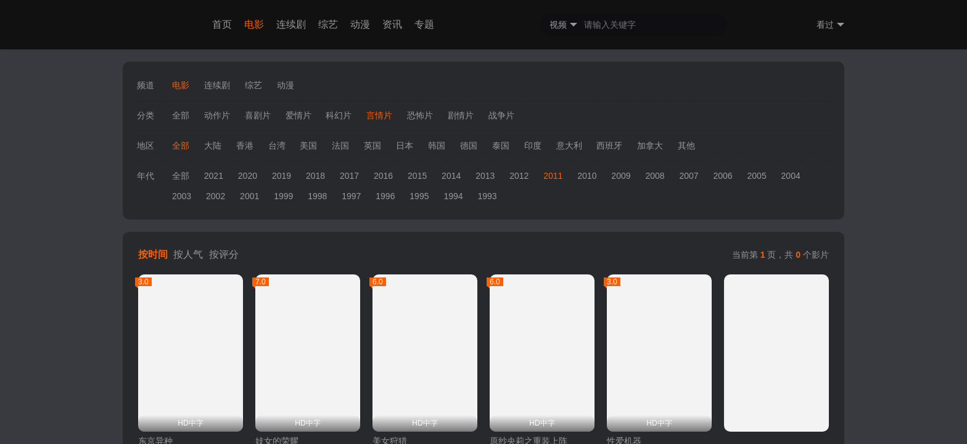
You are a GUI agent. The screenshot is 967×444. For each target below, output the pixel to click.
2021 (213, 176)
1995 (419, 196)
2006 (722, 176)
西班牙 (609, 145)
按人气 (188, 254)
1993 (486, 196)
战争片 (501, 115)
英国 (372, 145)
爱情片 (298, 115)
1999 (283, 196)
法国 (340, 145)
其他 (686, 145)
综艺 (328, 24)
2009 (620, 176)
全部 (180, 115)
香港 (244, 145)
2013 (485, 176)
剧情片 (461, 115)
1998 (317, 196)
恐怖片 (420, 115)
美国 (308, 145)
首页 (222, 24)
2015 (417, 176)
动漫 (360, 24)
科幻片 (339, 115)
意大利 (569, 145)
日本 (404, 145)
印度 (532, 145)
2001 (249, 196)
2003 (181, 196)
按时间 (153, 254)
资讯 (392, 24)
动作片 (217, 115)
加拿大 (650, 145)
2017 (349, 176)
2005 (757, 176)
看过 (830, 25)
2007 (688, 176)
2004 (790, 176)
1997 (351, 196)
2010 (586, 176)
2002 (215, 196)
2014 (451, 176)
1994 (453, 196)
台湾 (277, 145)
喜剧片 (258, 115)
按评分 (224, 254)
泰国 (500, 145)
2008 (654, 176)
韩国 (436, 145)
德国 (468, 145)
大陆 (212, 145)
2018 (315, 176)
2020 (247, 176)
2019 (281, 176)
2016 (383, 176)
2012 (519, 176)
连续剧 (291, 24)
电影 (254, 24)
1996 (385, 196)
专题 (424, 24)
